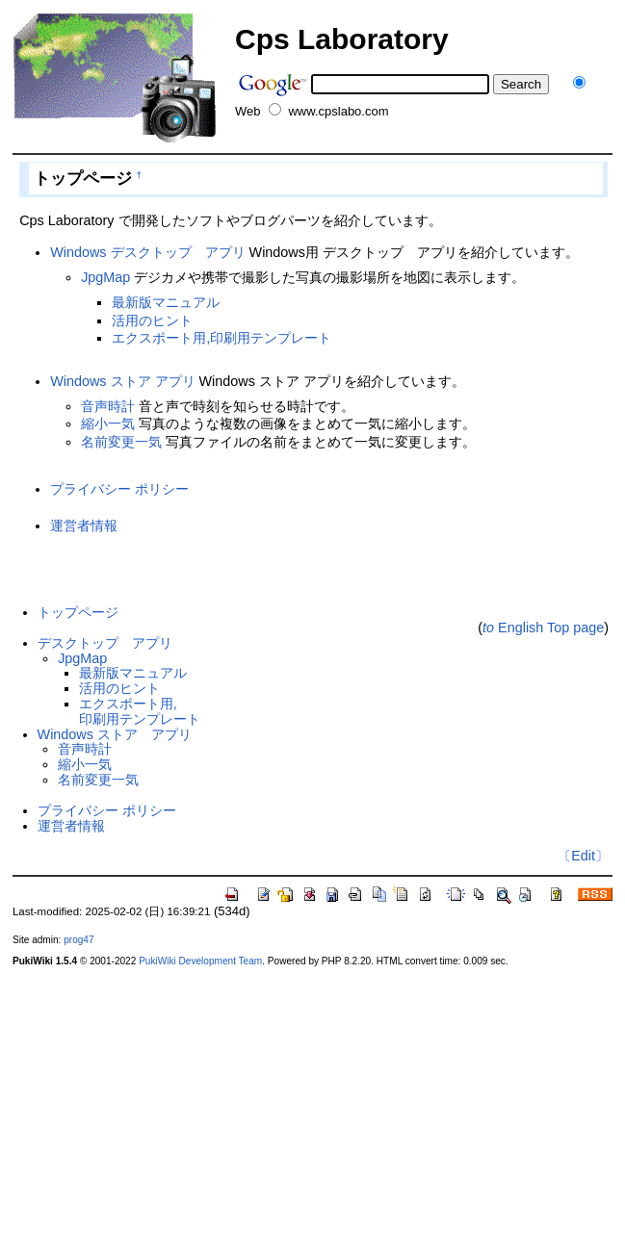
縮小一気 (108, 423)
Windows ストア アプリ (122, 381)
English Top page (543, 627)
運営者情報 (83, 525)
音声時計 (108, 406)
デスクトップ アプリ (105, 643)
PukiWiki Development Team (200, 961)
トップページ (78, 612)
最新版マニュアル (166, 302)
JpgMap (105, 277)
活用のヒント (152, 320)
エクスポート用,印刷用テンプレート (221, 338)
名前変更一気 (121, 441)
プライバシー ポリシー (119, 489)
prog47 (78, 940)
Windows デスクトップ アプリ (147, 252)
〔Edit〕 (583, 855)
